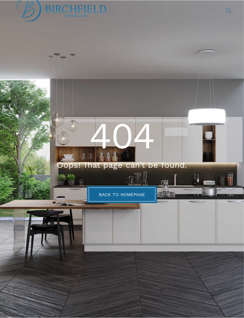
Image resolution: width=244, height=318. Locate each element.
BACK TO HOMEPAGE (122, 194)
